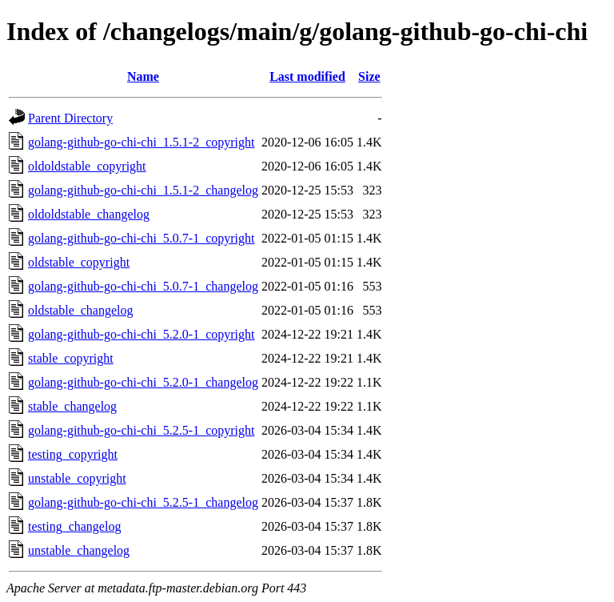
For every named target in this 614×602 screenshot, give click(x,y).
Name (143, 76)
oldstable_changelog (81, 310)
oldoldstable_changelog (89, 214)
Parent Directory (70, 118)
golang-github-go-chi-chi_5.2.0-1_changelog (143, 382)
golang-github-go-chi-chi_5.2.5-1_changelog (143, 502)
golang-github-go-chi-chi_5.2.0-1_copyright (141, 334)
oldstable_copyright (79, 262)
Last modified (307, 76)
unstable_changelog (79, 550)
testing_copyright (73, 454)
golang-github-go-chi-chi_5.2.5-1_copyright (141, 430)
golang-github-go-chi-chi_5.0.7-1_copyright (141, 238)
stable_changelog (72, 406)
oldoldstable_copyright (87, 166)
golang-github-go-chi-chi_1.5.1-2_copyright (141, 142)
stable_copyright (71, 358)
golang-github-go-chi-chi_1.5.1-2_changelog (143, 190)
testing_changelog (74, 526)
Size (369, 76)
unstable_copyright (77, 478)
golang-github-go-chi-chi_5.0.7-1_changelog (143, 286)
